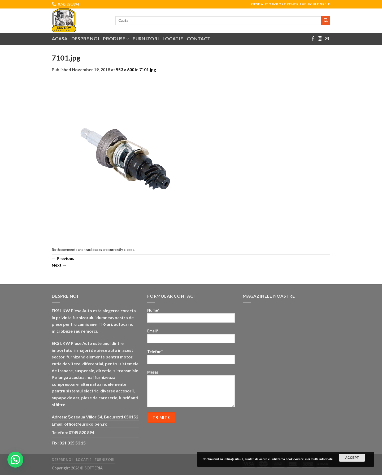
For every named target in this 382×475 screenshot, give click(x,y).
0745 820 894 (81, 432)
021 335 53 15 (72, 442)
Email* (191, 338)
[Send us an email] (327, 38)
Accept (352, 458)
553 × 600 (125, 69)
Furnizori (146, 38)
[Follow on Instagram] (320, 38)
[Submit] (325, 20)
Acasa (60, 38)
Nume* (191, 317)
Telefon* (191, 358)
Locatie (173, 38)
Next (59, 264)
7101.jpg (147, 69)
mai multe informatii (319, 459)
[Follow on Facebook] (313, 38)
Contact (198, 38)
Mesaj (191, 390)
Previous (63, 258)
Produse (116, 38)
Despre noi (85, 38)
